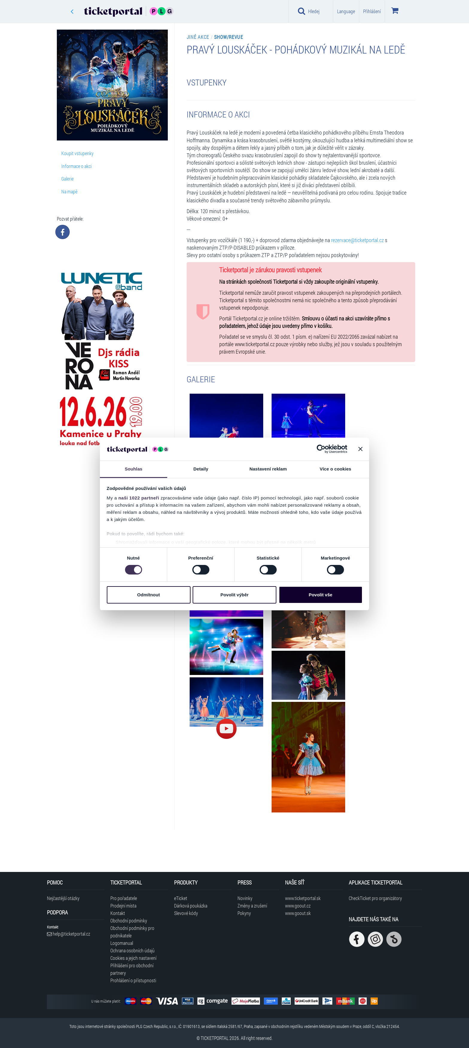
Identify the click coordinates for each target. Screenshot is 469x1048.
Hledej (308, 11)
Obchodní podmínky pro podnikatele (132, 932)
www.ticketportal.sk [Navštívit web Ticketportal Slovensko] (303, 898)
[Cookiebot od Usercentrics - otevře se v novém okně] (321, 448)
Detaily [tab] (201, 468)
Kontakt (117, 913)
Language (346, 11)
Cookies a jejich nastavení (133, 958)
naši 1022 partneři (138, 497)
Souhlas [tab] (133, 468)
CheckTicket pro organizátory (375, 898)
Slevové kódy (186, 913)
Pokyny (244, 913)
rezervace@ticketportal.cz (357, 240)
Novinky (244, 898)
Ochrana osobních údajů (132, 950)
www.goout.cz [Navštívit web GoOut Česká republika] (297, 905)
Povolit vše (320, 594)
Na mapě (69, 191)
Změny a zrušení (252, 905)
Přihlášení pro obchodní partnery (131, 969)
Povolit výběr (234, 594)
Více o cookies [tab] (335, 468)
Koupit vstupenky (77, 153)
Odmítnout (148, 594)
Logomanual (121, 943)
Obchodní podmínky (128, 920)
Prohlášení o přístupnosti (133, 980)
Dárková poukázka (190, 905)
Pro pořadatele (123, 898)
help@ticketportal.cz (68, 934)
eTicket (180, 898)
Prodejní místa (123, 905)
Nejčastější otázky (63, 898)
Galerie (67, 178)
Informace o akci (76, 166)
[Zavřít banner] (360, 449)
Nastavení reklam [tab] (268, 468)
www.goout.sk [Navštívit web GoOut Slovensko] (298, 913)
